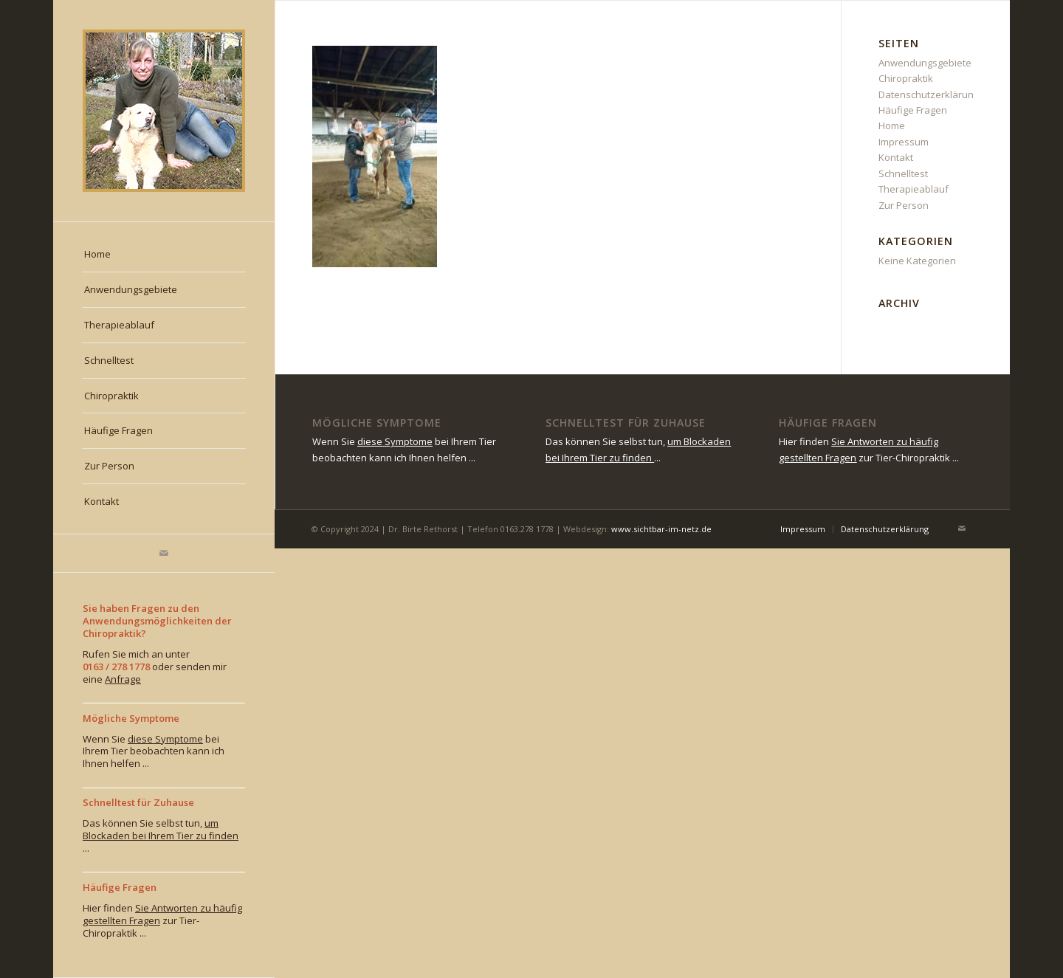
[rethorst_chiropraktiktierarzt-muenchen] (164, 111)
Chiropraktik (905, 78)
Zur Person (903, 205)
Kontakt (895, 157)
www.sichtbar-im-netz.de (661, 528)
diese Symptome (165, 738)
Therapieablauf (913, 189)
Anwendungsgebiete (924, 62)
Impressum (903, 141)
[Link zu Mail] (164, 553)
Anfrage (123, 679)
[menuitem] (164, 254)
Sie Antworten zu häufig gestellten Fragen (162, 914)
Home (891, 125)
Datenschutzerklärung (928, 94)
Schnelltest (903, 173)
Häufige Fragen (912, 110)
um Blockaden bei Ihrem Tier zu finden (160, 829)
